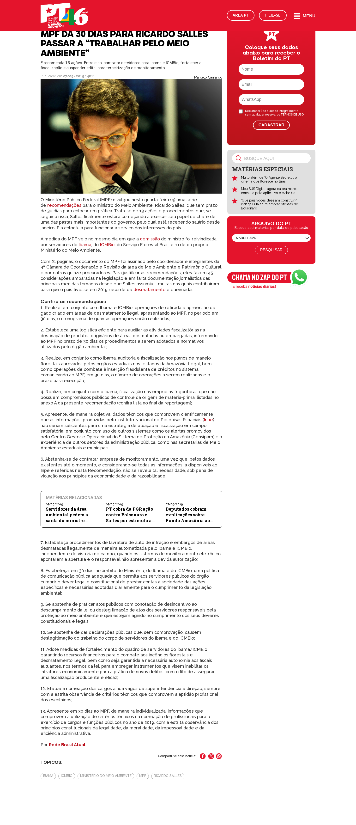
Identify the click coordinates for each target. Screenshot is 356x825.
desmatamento (149, 289)
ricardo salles (168, 776)
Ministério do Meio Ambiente (106, 776)
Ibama (84, 244)
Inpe (208, 419)
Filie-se (273, 15)
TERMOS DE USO (292, 114)
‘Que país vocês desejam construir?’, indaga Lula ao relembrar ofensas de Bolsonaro (269, 204)
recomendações (64, 205)
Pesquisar (271, 250)
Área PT (241, 15)
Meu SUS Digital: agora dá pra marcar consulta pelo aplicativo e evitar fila (270, 191)
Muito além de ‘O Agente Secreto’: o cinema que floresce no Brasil (269, 179)
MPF (142, 776)
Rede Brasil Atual (67, 744)
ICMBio (107, 244)
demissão (150, 238)
